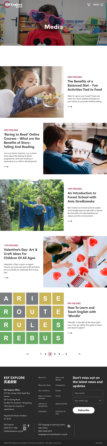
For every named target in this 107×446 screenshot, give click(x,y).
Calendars (42, 411)
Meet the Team (44, 385)
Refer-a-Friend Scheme (44, 397)
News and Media (60, 378)
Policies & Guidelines (42, 405)
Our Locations (44, 390)
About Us (42, 377)
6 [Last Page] (66, 354)
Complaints (60, 385)
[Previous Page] (28, 354)
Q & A (58, 396)
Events (58, 390)
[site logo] (13, 4)
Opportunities (61, 404)
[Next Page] (79, 354)
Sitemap (99, 443)
